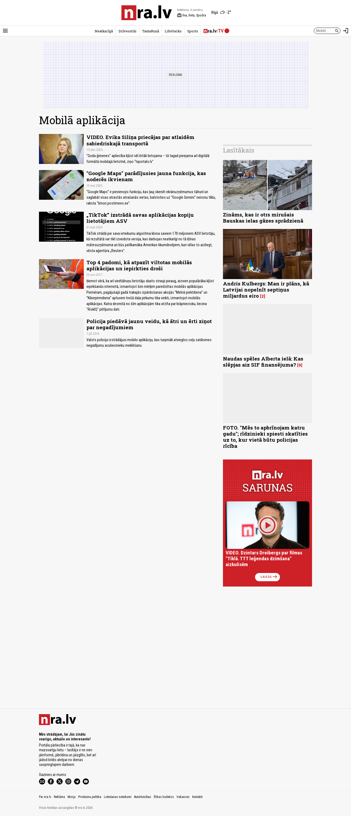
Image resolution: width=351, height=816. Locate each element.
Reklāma (59, 797)
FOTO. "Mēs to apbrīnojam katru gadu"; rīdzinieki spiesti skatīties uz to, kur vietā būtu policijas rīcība (265, 436)
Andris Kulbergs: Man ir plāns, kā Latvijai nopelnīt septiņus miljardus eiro (266, 289)
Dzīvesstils (128, 31)
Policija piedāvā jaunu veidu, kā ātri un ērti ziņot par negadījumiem (149, 324)
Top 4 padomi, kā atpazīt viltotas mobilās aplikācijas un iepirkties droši (139, 265)
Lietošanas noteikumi (117, 797)
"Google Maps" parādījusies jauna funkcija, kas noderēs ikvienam (146, 176)
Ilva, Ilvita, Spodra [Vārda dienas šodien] (191, 15)
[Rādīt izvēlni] (5, 30)
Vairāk (269, 577)
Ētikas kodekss (164, 797)
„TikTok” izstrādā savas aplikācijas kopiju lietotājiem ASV (140, 217)
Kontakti (197, 797)
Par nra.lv (45, 797)
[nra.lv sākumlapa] (146, 12)
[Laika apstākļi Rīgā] (221, 13)
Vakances (183, 797)
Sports (192, 31)
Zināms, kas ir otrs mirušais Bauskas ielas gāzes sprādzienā (263, 217)
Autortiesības (142, 797)
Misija (72, 797)
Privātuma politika (89, 797)
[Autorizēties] (345, 30)
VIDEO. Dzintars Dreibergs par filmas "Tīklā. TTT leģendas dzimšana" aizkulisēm (264, 558)
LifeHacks (173, 31)
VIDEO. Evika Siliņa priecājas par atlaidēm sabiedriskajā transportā (140, 140)
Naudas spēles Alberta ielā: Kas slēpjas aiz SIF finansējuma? (263, 361)
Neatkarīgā (104, 31)
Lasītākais (238, 150)
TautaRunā (150, 31)
